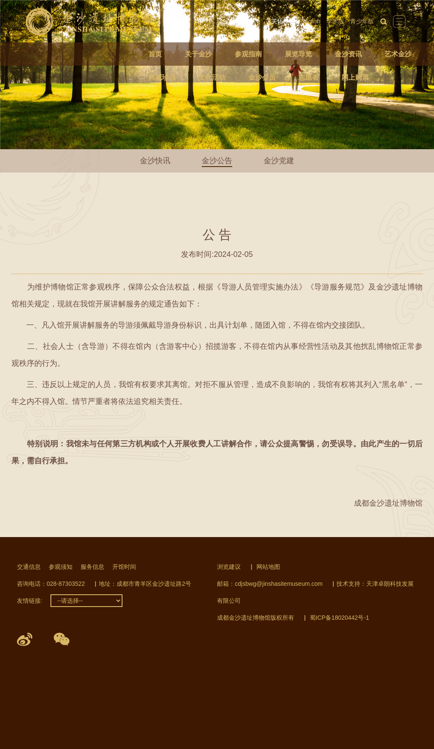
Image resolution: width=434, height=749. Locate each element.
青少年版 (362, 21)
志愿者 (308, 77)
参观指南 (248, 54)
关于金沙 (198, 54)
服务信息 (92, 566)
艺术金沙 (398, 54)
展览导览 (298, 54)
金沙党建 (279, 160)
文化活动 (211, 77)
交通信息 (29, 566)
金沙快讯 (155, 160)
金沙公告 (217, 160)
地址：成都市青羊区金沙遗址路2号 (145, 583)
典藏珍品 (161, 77)
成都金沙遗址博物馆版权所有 (255, 617)
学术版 (335, 21)
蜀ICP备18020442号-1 (339, 617)
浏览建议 (229, 566)
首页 (155, 54)
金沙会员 (261, 77)
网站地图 (268, 566)
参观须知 (60, 566)
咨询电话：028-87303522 (51, 583)
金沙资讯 (348, 54)
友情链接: (29, 600)
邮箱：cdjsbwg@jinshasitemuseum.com (270, 583)
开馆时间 (124, 566)
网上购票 (355, 77)
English (310, 21)
